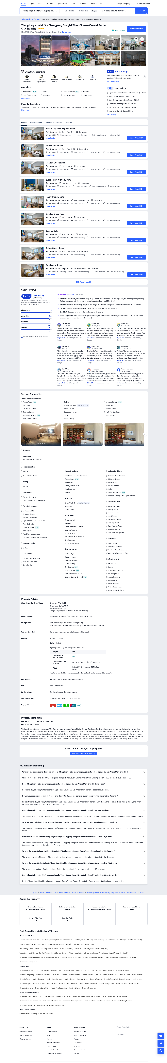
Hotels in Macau (124, 964)
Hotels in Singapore (122, 955)
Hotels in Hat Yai (121, 968)
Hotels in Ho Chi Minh (59, 959)
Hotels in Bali (112, 959)
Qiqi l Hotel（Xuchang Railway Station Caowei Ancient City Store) (63, 924)
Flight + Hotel (62, 4)
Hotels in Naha (52, 968)
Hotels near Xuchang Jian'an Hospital (32, 942)
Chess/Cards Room (70, 405)
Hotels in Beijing (108, 955)
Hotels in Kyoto (137, 964)
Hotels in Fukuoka (38, 964)
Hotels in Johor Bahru (43, 959)
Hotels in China (51, 877)
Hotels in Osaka (25, 964)
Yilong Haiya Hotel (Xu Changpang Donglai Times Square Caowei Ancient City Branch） (99, 938)
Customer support (26, 1016)
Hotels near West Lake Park (29, 981)
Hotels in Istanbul (91, 968)
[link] (124, 4)
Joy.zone (78, 933)
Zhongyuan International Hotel (83, 929)
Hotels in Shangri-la (26, 972)
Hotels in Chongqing (89, 972)
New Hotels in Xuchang (46, 998)
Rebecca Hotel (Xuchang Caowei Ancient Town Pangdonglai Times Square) (45, 929)
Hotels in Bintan (124, 959)
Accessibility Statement (54, 1034)
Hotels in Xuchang (78, 877)
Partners (76, 1023)
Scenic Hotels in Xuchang (28, 998)
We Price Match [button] (119, 30)
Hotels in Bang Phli (41, 972)
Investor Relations (80, 1016)
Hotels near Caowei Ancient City (30, 985)
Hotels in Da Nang (39, 968)
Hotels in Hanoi (64, 968)
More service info (25, 1023)
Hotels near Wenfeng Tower (99, 942)
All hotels (77, 1031)
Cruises (94, 4)
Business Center (28, 412)
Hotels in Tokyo (81, 955)
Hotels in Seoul (69, 955)
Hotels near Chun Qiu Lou (52, 985)
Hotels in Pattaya (69, 964)
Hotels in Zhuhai (74, 972)
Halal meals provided (30, 562)
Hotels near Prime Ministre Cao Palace (123, 942)
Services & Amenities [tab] (54, 123)
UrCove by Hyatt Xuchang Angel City (95, 933)
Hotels (23, 4)
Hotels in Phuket (101, 959)
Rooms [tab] (24, 123)
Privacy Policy (51, 1031)
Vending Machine (71, 530)
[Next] (145, 434)
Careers (49, 1023)
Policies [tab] (69, 123)
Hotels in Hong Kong (27, 959)
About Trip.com (52, 1016)
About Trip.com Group (54, 1038)
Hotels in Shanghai (94, 955)
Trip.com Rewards (80, 1020)
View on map (111, 115)
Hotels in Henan (64, 877)
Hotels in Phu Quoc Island (58, 972)
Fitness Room (27, 402)
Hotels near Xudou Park (28, 990)
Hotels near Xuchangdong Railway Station (51, 990)
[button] (101, 4)
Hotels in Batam (137, 959)
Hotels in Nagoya (25, 968)
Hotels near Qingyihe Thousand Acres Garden (55, 981)
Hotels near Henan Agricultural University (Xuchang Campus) (67, 942)
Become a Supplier (80, 1034)
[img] (45, 50)
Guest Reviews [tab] (36, 123)
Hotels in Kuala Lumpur (27, 955)
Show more (25, 110)
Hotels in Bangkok (43, 955)
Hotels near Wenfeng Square (72, 985)
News (48, 1020)
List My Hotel (78, 1027)
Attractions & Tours (45, 4)
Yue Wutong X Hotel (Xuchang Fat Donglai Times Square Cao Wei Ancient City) (47, 933)
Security (76, 1038)
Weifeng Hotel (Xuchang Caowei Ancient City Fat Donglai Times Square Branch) (114, 924)
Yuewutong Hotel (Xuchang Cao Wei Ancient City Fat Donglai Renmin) (44, 938)
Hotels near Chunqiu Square (117, 981)
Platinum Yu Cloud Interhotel (29, 924)
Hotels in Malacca (87, 959)
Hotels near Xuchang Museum (122, 985)
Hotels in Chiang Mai (111, 964)
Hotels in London (77, 968)
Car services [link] (83, 4)
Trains (73, 4)
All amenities (25, 98)
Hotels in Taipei (56, 955)
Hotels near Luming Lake (28, 946)
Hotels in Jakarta (74, 959)
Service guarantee (26, 1020)
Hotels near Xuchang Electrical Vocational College (89, 981)
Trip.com (34, 877)
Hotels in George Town (106, 968)
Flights (32, 4)
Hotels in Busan (82, 964)
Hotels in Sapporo (96, 964)
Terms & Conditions (53, 1027)
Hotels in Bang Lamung (54, 964)
